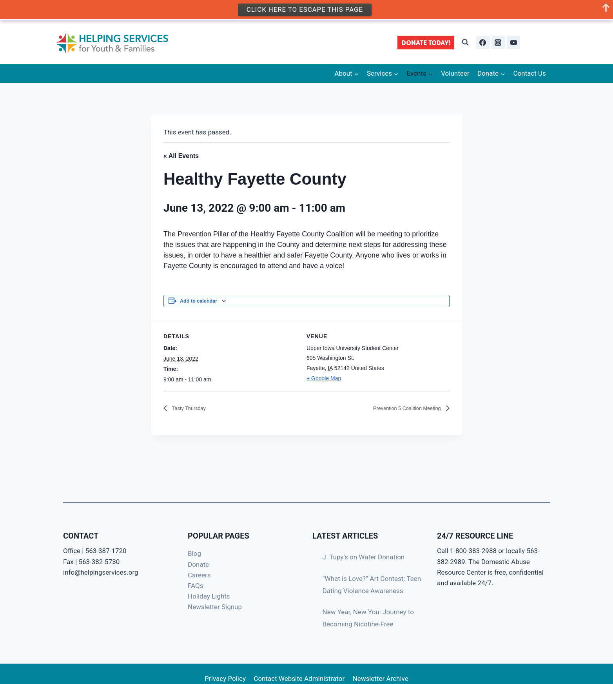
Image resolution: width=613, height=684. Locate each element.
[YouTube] (513, 42)
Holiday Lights (209, 596)
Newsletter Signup (215, 607)
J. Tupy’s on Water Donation (364, 557)
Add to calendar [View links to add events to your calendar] (198, 301)
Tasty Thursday (193, 408)
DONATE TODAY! (426, 42)
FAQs (195, 586)
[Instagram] (498, 42)
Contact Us (529, 73)
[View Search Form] (465, 42)
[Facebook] (483, 42)
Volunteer (455, 73)
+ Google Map (323, 378)
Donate (198, 564)
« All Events (181, 155)
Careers (199, 575)
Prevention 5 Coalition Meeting (398, 408)
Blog (194, 553)
